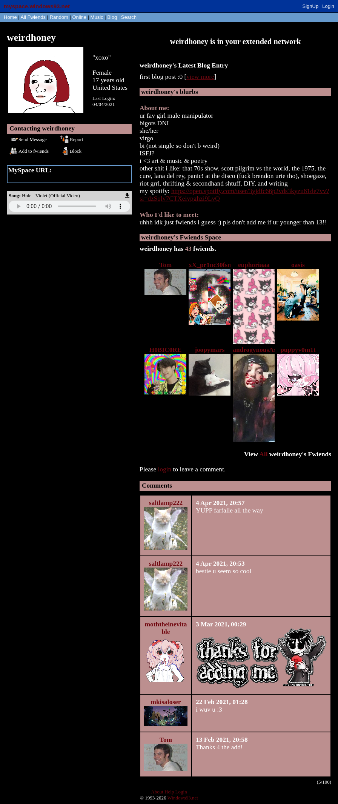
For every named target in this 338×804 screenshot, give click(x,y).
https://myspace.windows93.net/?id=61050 (64, 177)
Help (169, 792)
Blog (112, 17)
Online (79, 17)
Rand (59, 17)
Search (129, 17)
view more (200, 76)
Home (10, 17)
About (157, 792)
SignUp (311, 6)
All (33, 17)
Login (328, 6)
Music (97, 17)
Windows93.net (182, 798)
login (165, 469)
